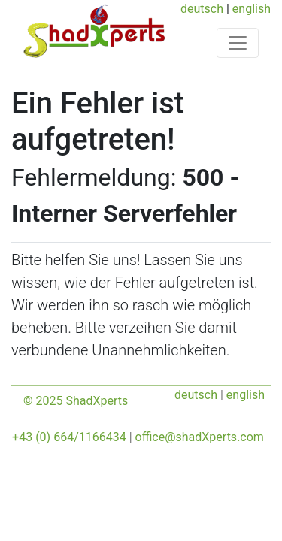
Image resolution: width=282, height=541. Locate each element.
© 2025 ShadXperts (75, 401)
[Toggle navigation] (238, 43)
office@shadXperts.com (199, 437)
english (251, 9)
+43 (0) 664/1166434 (69, 437)
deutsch (201, 9)
